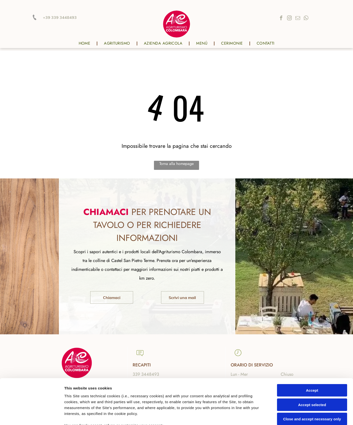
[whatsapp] (306, 18)
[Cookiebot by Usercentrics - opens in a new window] (31, 415)
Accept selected (312, 364)
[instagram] (289, 18)
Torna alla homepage (176, 163)
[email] (297, 18)
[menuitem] (85, 43)
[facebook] (281, 18)
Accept (312, 349)
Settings (249, 415)
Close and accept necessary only (312, 378)
